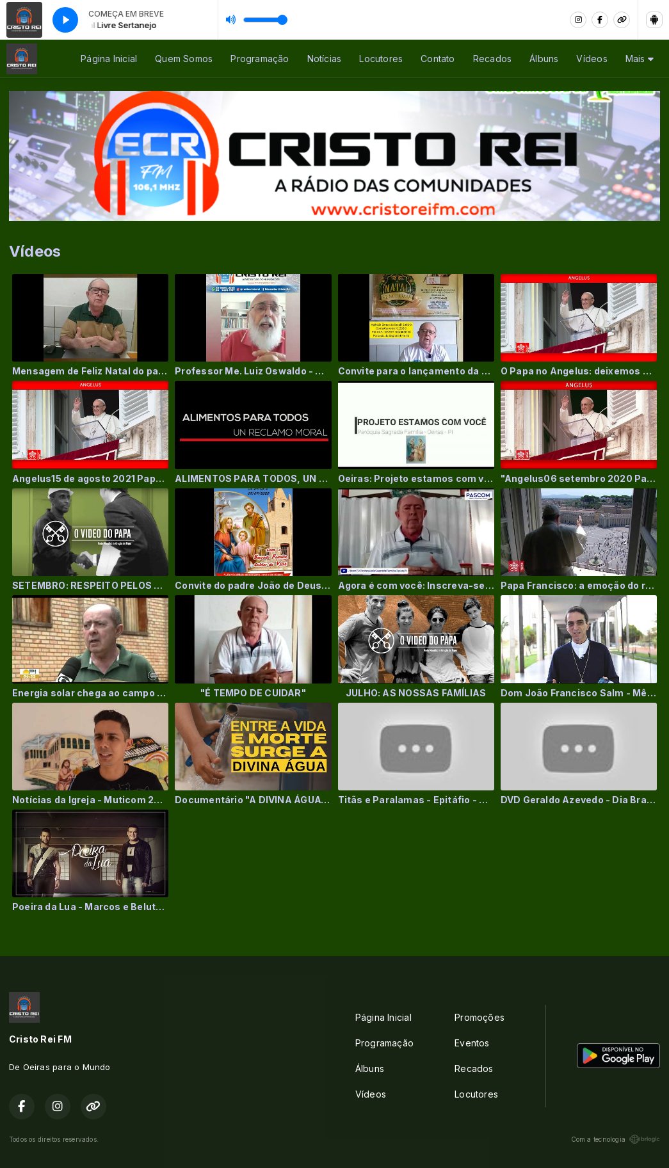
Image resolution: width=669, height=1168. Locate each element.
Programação (259, 58)
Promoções (479, 1017)
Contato (438, 58)
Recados (492, 58)
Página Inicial (109, 58)
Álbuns (543, 58)
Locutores (381, 58)
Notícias (324, 58)
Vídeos (591, 58)
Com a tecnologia (615, 1139)
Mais (639, 58)
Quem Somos (184, 58)
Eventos (472, 1042)
